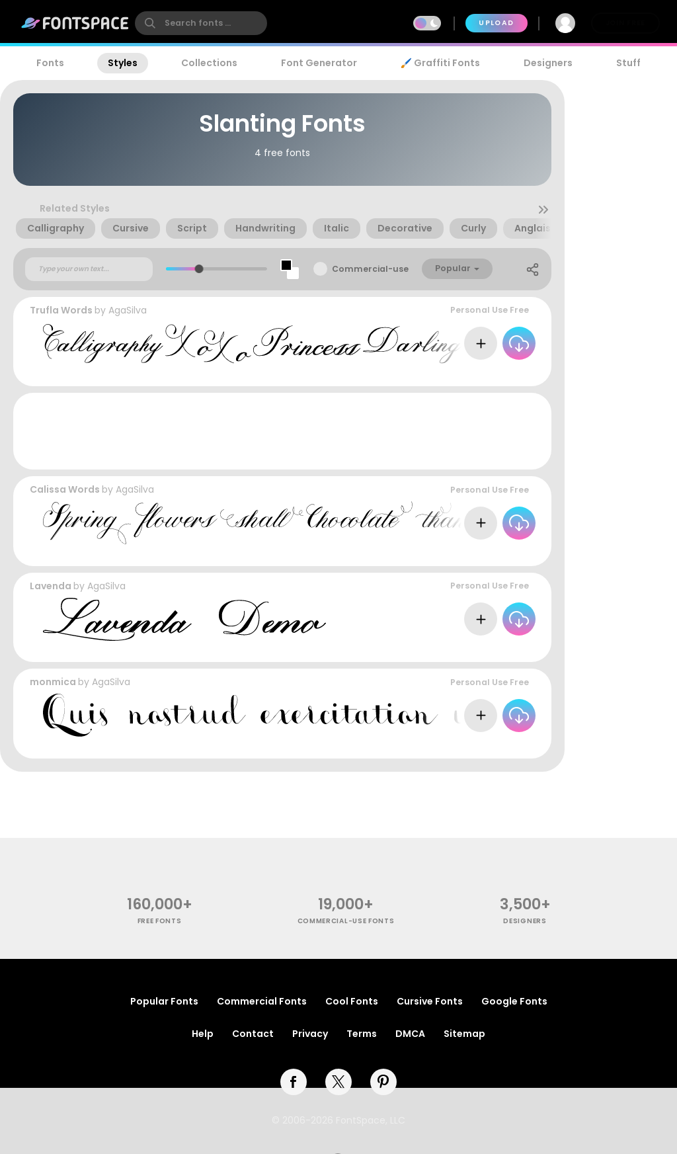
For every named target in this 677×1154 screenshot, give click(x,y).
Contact (253, 1033)
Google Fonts (514, 1001)
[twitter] (338, 1082)
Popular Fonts (164, 1001)
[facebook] (293, 1082)
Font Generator (319, 62)
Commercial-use (370, 268)
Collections (209, 62)
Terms (361, 1033)
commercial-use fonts (346, 921)
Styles (123, 62)
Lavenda (50, 586)
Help (203, 1033)
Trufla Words (61, 310)
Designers (548, 62)
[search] (201, 23)
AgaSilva (127, 310)
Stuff (628, 62)
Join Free (625, 23)
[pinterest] (383, 1082)
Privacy (310, 1033)
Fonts (50, 62)
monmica (53, 681)
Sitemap (464, 1033)
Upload (496, 23)
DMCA (410, 1033)
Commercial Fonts (262, 1001)
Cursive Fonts (430, 1001)
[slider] (199, 269)
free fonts (160, 921)
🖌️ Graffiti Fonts (440, 62)
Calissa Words (65, 489)
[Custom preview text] (89, 269)
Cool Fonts (351, 1001)
